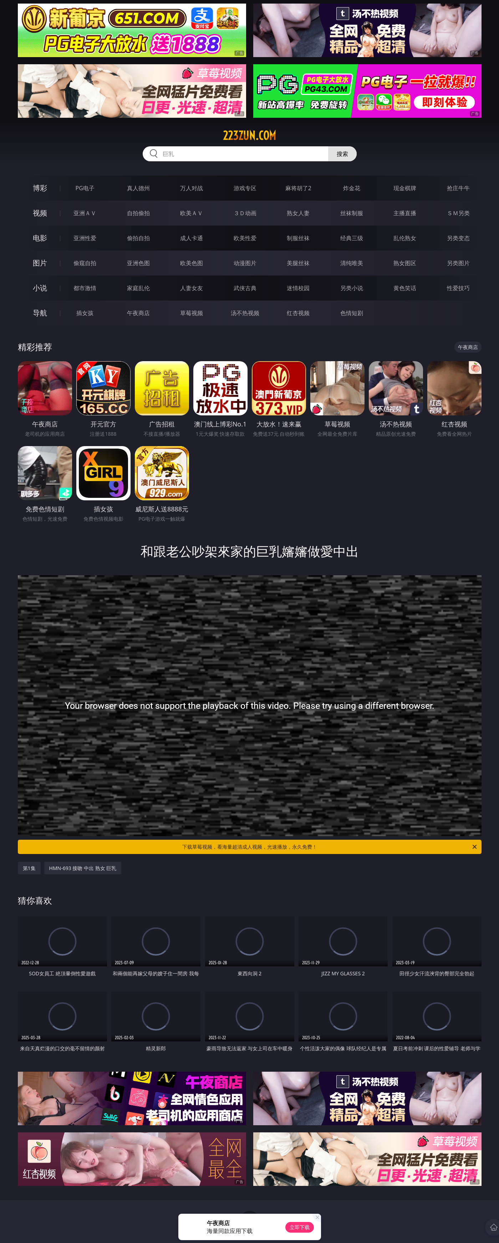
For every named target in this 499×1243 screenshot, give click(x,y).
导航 (40, 313)
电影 (40, 238)
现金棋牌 (404, 188)
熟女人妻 (298, 213)
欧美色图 (191, 263)
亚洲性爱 (84, 238)
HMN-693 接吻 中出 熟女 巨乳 (83, 868)
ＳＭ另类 (458, 213)
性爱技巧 (458, 288)
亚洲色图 (138, 263)
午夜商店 (138, 313)
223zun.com (249, 135)
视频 (40, 213)
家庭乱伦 (138, 288)
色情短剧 (351, 313)
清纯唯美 (351, 263)
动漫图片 (245, 263)
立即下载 (300, 1227)
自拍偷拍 (138, 213)
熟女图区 (404, 263)
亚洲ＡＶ (84, 213)
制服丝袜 (298, 238)
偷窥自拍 (84, 263)
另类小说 (351, 288)
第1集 (29, 868)
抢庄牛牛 (458, 188)
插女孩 (84, 313)
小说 (40, 288)
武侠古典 (245, 288)
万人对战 (191, 188)
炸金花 (351, 188)
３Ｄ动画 (245, 213)
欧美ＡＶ (191, 213)
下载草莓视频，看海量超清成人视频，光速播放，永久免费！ (330, 847)
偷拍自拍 (138, 238)
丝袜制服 (351, 213)
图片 (40, 263)
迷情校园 (298, 288)
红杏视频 (298, 313)
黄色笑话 (404, 288)
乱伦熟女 (404, 238)
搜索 (342, 154)
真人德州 (138, 188)
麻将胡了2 (298, 188)
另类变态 (458, 238)
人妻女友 (191, 288)
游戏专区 (245, 188)
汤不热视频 (245, 313)
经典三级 (351, 238)
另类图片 (458, 263)
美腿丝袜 (298, 263)
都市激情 (84, 288)
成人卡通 (191, 238)
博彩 (40, 188)
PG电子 (85, 188)
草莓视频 (191, 313)
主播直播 (404, 213)
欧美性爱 (245, 238)
